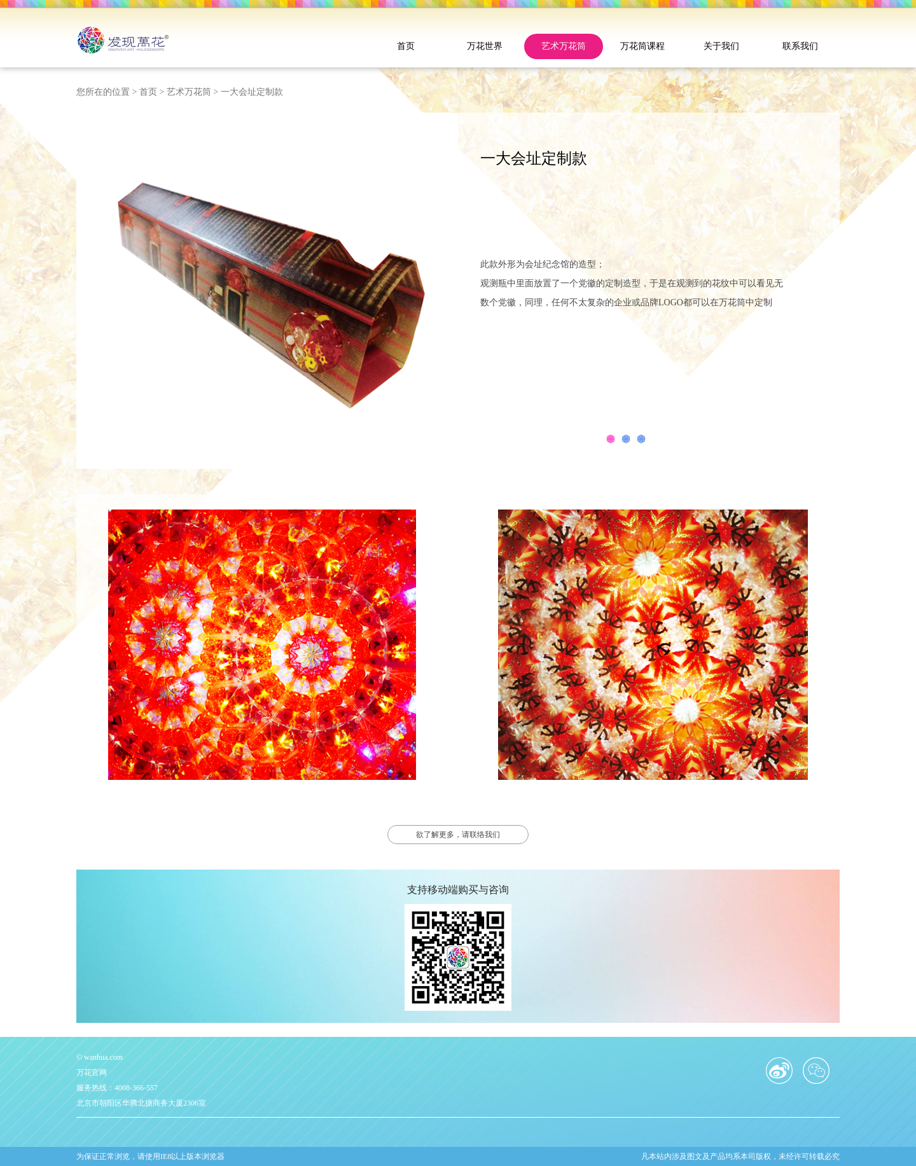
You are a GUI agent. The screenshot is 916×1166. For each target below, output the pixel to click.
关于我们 (721, 46)
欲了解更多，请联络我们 (458, 834)
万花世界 (485, 46)
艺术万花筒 (563, 46)
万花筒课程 (642, 46)
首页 (406, 46)
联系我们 (800, 46)
